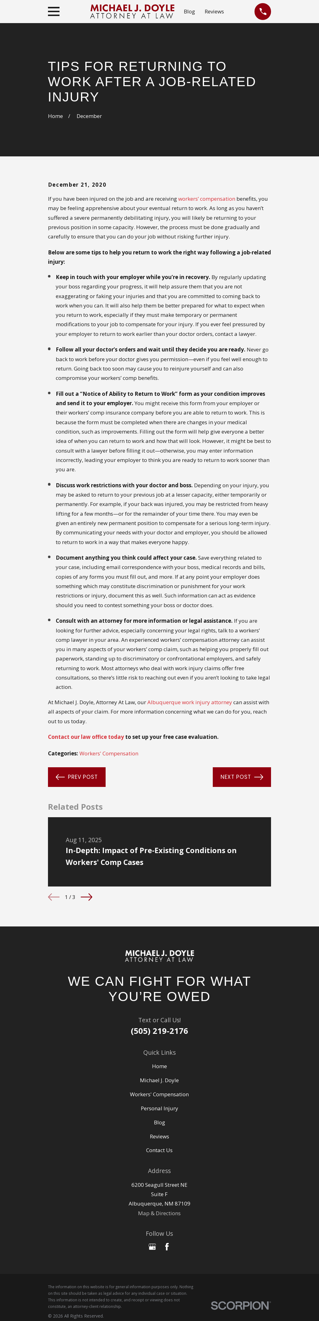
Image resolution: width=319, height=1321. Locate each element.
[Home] (159, 956)
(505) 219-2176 (159, 1030)
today (116, 736)
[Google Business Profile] (152, 1246)
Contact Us (159, 1150)
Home (159, 1066)
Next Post (242, 777)
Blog (189, 11)
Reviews (214, 11)
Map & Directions (159, 1213)
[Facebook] (167, 1246)
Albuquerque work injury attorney (189, 702)
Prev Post (77, 777)
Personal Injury (159, 1108)
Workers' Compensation (108, 753)
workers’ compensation (206, 198)
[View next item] (86, 897)
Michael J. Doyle (159, 1080)
